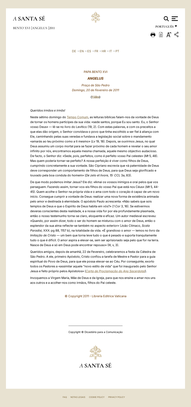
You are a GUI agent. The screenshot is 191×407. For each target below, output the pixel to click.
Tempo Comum (77, 117)
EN (82, 51)
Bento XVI (22, 28)
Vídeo (95, 96)
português (164, 27)
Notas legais (78, 397)
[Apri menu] (174, 18)
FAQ (65, 397)
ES (89, 51)
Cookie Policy (96, 397)
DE (74, 51)
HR (104, 51)
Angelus (40, 28)
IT (110, 51)
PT (117, 51)
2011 (52, 28)
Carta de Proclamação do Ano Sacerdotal (115, 271)
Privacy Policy (116, 397)
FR (96, 51)
